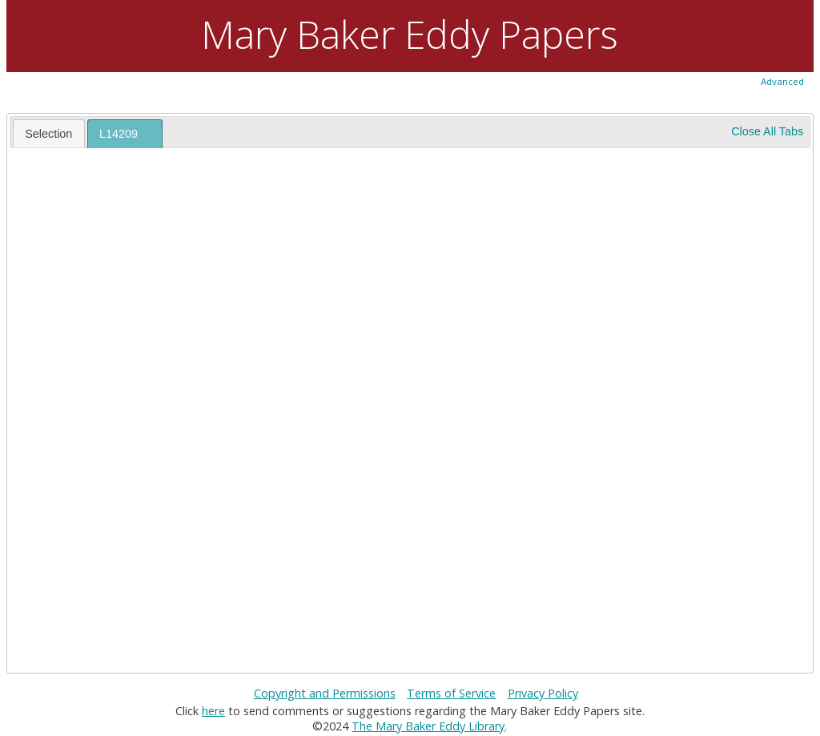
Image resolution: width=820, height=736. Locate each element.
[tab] (49, 133)
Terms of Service (451, 693)
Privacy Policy (543, 693)
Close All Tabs (767, 131)
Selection (48, 133)
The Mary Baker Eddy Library (428, 726)
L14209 (118, 133)
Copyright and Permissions (325, 693)
